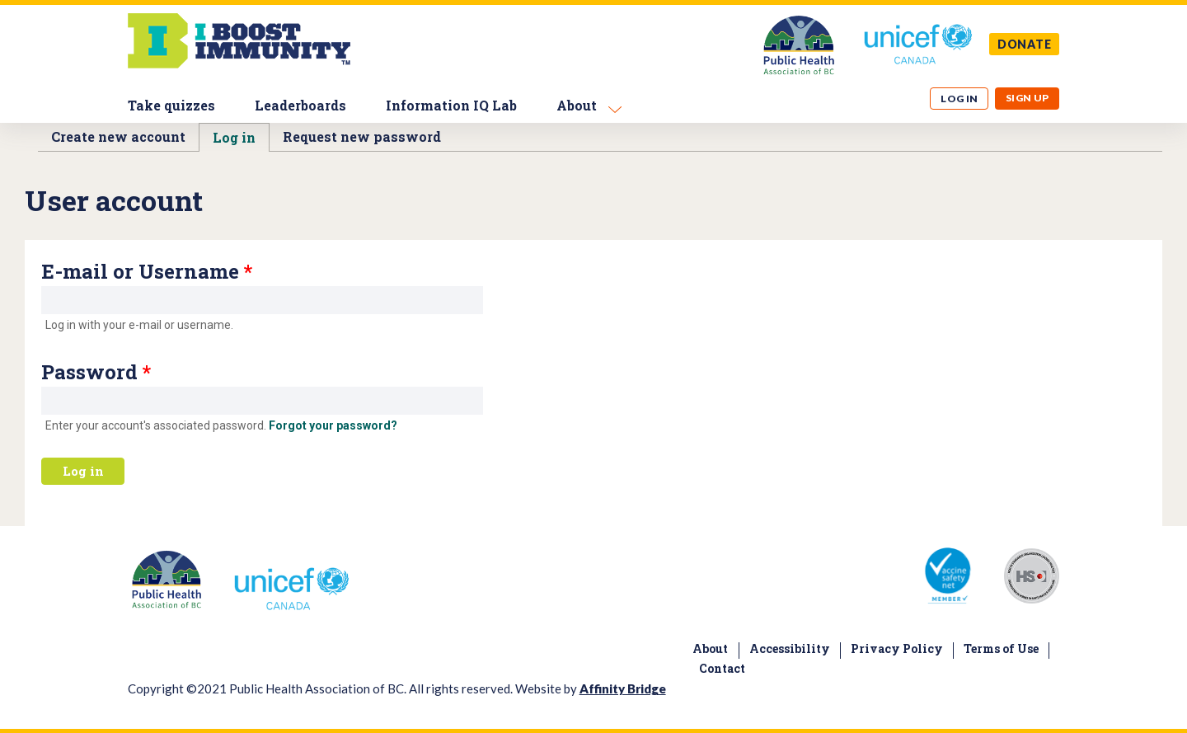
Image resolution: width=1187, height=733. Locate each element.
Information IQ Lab (451, 105)
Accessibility (789, 648)
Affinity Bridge (622, 688)
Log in (959, 98)
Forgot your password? (333, 425)
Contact (722, 668)
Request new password (362, 136)
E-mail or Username (146, 271)
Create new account (118, 136)
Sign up (1027, 98)
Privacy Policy (897, 648)
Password (96, 372)
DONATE (1024, 44)
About (576, 105)
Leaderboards (300, 105)
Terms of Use (1001, 648)
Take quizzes (171, 105)
